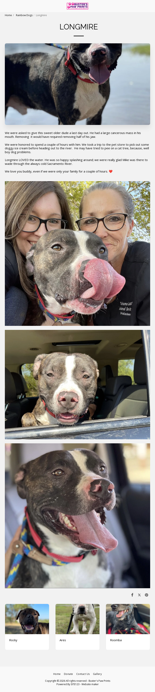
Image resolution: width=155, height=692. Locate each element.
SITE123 (75, 684)
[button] (4, 6)
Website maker (90, 684)
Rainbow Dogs (23, 15)
